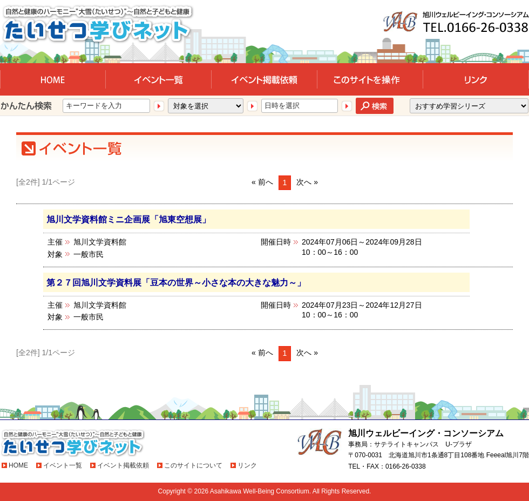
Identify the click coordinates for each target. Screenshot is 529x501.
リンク (247, 465)
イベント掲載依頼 (123, 465)
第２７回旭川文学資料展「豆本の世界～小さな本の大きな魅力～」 (176, 282)
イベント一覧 (62, 465)
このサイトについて (193, 465)
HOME (18, 465)
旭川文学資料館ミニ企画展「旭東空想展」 (128, 219)
